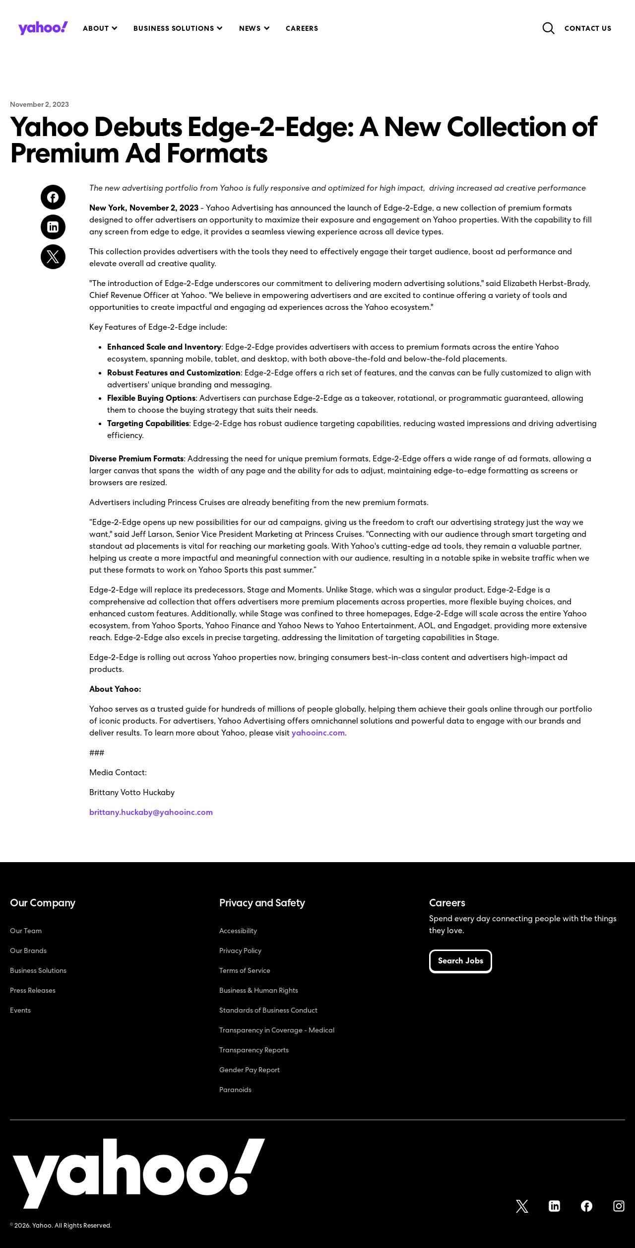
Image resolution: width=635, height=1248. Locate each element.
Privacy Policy (240, 950)
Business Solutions (38, 970)
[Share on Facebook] (53, 197)
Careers (302, 28)
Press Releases (33, 990)
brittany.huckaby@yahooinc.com (151, 812)
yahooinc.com (318, 733)
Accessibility (238, 930)
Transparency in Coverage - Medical (276, 1030)
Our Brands (28, 950)
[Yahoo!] (139, 1175)
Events (20, 1010)
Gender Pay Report (249, 1069)
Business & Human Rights (258, 990)
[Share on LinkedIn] (53, 227)
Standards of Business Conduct (268, 1010)
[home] (43, 28)
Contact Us (588, 28)
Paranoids (235, 1089)
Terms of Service (244, 970)
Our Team (26, 930)
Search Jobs (460, 960)
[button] (99, 28)
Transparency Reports (254, 1049)
